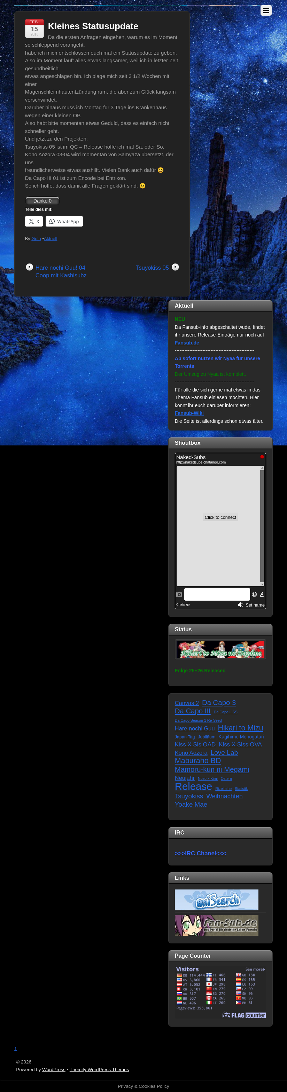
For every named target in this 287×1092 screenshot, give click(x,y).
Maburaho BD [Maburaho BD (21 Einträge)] (198, 761)
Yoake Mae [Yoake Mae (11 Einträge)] (191, 804)
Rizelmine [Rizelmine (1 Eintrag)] (223, 788)
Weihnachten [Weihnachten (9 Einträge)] (224, 796)
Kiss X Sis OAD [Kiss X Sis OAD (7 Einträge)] (195, 744)
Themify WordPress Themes (99, 1069)
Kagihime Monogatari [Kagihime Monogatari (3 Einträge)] (241, 736)
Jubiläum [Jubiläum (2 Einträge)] (206, 737)
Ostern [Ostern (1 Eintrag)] (226, 778)
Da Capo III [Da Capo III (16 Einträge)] (193, 711)
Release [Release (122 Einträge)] (193, 787)
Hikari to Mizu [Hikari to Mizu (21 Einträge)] (240, 728)
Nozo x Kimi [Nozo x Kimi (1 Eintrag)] (208, 778)
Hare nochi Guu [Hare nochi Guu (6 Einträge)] (195, 728)
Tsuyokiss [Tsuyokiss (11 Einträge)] (189, 796)
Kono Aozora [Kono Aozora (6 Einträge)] (191, 753)
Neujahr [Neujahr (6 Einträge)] (185, 778)
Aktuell (50, 238)
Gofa (36, 238)
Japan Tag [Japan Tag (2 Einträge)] (185, 737)
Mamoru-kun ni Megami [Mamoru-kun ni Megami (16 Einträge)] (212, 769)
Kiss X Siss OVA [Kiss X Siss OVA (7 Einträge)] (240, 744)
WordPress (53, 1069)
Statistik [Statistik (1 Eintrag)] (241, 788)
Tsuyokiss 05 (152, 267)
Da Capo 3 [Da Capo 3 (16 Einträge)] (219, 702)
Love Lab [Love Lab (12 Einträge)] (224, 752)
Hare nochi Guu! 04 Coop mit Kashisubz (61, 271)
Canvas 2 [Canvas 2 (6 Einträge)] (187, 703)
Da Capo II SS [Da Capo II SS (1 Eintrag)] (226, 712)
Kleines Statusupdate (93, 26)
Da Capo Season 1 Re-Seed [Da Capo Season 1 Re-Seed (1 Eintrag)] (198, 720)
